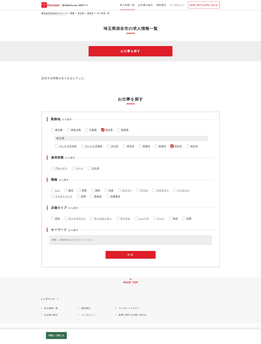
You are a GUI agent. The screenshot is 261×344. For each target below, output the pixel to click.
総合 (57, 218)
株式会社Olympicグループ (54, 13)
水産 (111, 190)
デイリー (127, 190)
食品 (175, 218)
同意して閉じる (56, 335)
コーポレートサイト (129, 308)
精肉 (97, 190)
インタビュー (88, 315)
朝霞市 (146, 146)
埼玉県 (81, 13)
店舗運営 (115, 196)
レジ (57, 190)
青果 (84, 190)
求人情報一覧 (51, 308)
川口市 (114, 146)
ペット (161, 218)
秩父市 (194, 146)
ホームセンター (103, 218)
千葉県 (93, 129)
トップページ (48, 299)
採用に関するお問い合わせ (204, 5)
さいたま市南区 (94, 146)
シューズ (144, 218)
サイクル (125, 218)
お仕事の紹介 (51, 315)
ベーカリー (183, 190)
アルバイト (61, 168)
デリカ (144, 190)
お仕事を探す (130, 51)
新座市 (162, 146)
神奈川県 (76, 129)
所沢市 (130, 146)
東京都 (59, 129)
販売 (70, 190)
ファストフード (64, 196)
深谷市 (90, 13)
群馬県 (125, 129)
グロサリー (162, 190)
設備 (188, 218)
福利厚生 (86, 308)
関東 (72, 13)
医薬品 (98, 196)
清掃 (83, 196)
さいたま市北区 (68, 146)
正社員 (95, 168)
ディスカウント (77, 218)
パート (79, 168)
